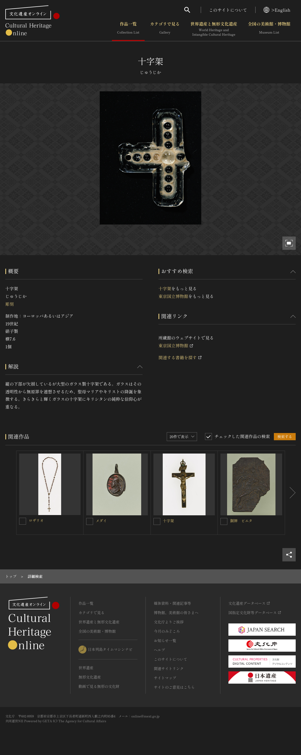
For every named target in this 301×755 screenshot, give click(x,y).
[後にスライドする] (290, 493)
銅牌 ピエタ (241, 520)
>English (277, 10)
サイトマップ (165, 677)
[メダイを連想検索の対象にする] (89, 521)
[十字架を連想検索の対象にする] (156, 521)
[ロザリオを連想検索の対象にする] (22, 521)
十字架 (164, 288)
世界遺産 (85, 667)
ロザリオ (36, 520)
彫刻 (9, 304)
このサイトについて (228, 10)
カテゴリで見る (165, 29)
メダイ (101, 520)
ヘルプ (159, 649)
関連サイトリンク (168, 668)
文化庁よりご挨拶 (168, 622)
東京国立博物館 (173, 296)
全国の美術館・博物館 (269, 29)
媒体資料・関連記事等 (172, 603)
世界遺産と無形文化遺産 (213, 29)
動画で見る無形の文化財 (98, 686)
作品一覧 (128, 29)
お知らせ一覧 (165, 640)
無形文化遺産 (89, 677)
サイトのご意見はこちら (174, 687)
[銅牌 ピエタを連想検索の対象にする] (223, 521)
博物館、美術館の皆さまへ (176, 612)
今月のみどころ (167, 631)
